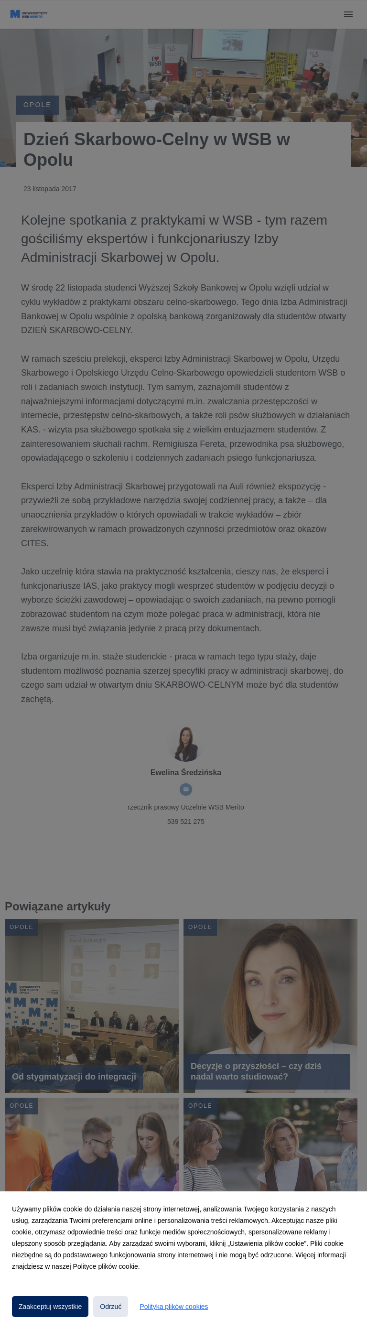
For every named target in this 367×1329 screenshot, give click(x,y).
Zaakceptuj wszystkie (50, 1306)
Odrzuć (110, 1306)
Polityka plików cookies (174, 1306)
